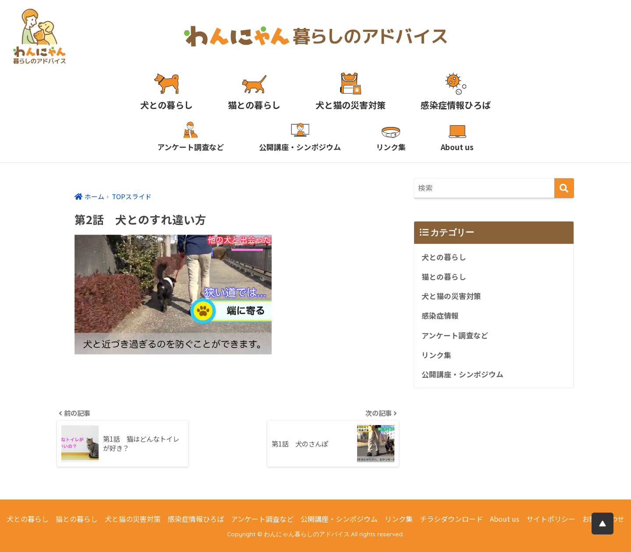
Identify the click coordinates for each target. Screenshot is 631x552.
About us (504, 518)
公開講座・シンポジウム (462, 374)
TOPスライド (132, 196)
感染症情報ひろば (196, 518)
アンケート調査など (455, 335)
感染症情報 (440, 315)
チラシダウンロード (451, 518)
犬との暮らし (444, 257)
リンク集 (436, 355)
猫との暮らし (444, 276)
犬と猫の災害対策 (451, 296)
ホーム (94, 196)
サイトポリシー (550, 518)
